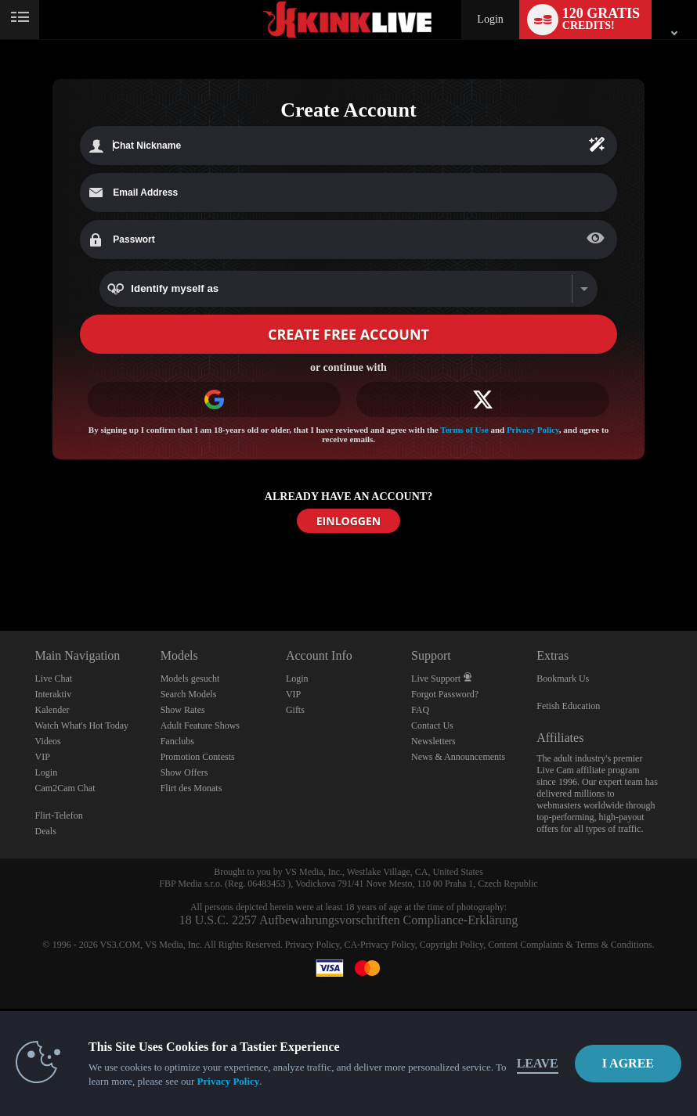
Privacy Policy (533, 429)
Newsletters (433, 741)
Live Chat (54, 678)
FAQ (420, 709)
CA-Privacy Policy (379, 944)
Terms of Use (464, 429)
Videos (48, 741)
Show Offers (184, 772)
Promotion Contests (198, 756)
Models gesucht (190, 678)
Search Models (189, 694)
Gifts (295, 709)
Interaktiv (53, 694)
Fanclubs (177, 741)
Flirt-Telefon (59, 815)
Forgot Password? (445, 694)
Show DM (0, 572)
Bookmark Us (562, 678)
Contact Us (432, 725)
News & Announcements (458, 756)
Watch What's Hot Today (82, 725)
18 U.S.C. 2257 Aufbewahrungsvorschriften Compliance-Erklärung (348, 920)
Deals (45, 831)
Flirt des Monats (191, 788)
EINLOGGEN (348, 520)
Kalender (52, 709)
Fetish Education (568, 705)
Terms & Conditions (614, 944)
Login (490, 19)
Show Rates (183, 709)
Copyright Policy (452, 944)
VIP (42, 756)
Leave (537, 1063)
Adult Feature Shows (200, 725)
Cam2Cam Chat (65, 788)
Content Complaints (525, 944)
